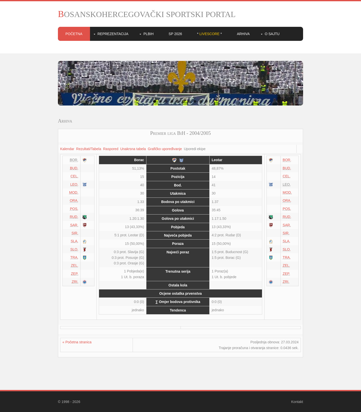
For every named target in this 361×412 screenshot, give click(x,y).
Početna (73, 34)
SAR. (74, 225)
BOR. (287, 160)
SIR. (74, 233)
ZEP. (74, 274)
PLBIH (148, 34)
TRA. (74, 257)
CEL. (74, 176)
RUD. (74, 217)
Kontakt (297, 402)
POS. (74, 209)
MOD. (73, 192)
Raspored (110, 149)
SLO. (74, 249)
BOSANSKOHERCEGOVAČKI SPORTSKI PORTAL (147, 14)
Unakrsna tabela (133, 149)
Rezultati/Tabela (88, 149)
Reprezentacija (113, 34)
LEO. (74, 184)
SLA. (74, 241)
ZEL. (74, 265)
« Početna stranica (77, 342)
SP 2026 (175, 34)
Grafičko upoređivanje (165, 149)
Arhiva (243, 34)
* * (209, 34)
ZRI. (75, 282)
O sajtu (272, 34)
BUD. (74, 168)
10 (206, 101)
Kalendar (67, 149)
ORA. (74, 200)
